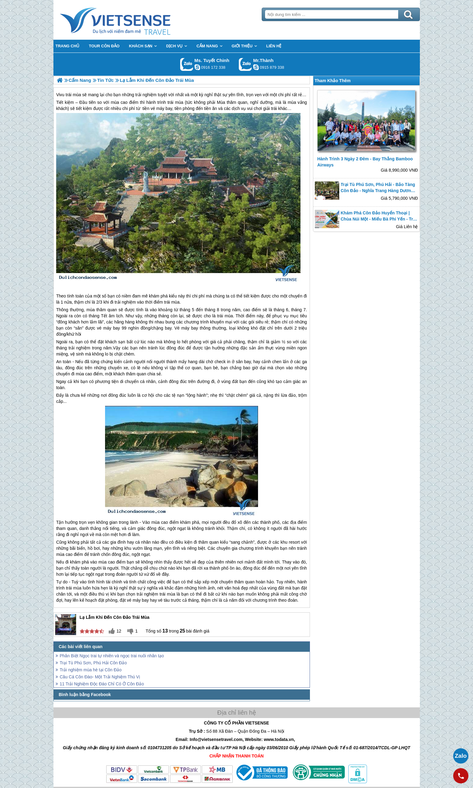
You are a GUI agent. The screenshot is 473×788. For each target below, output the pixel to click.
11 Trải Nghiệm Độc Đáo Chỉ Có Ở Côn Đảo (102, 683)
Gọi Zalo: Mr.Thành (245, 64)
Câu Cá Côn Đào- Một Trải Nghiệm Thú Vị (100, 676)
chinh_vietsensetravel (197, 67)
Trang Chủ (130, 20)
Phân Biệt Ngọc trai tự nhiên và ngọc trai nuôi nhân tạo (112, 655)
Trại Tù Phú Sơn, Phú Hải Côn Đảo (93, 662)
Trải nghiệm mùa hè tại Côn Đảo (91, 669)
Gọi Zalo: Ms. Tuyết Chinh (187, 64)
